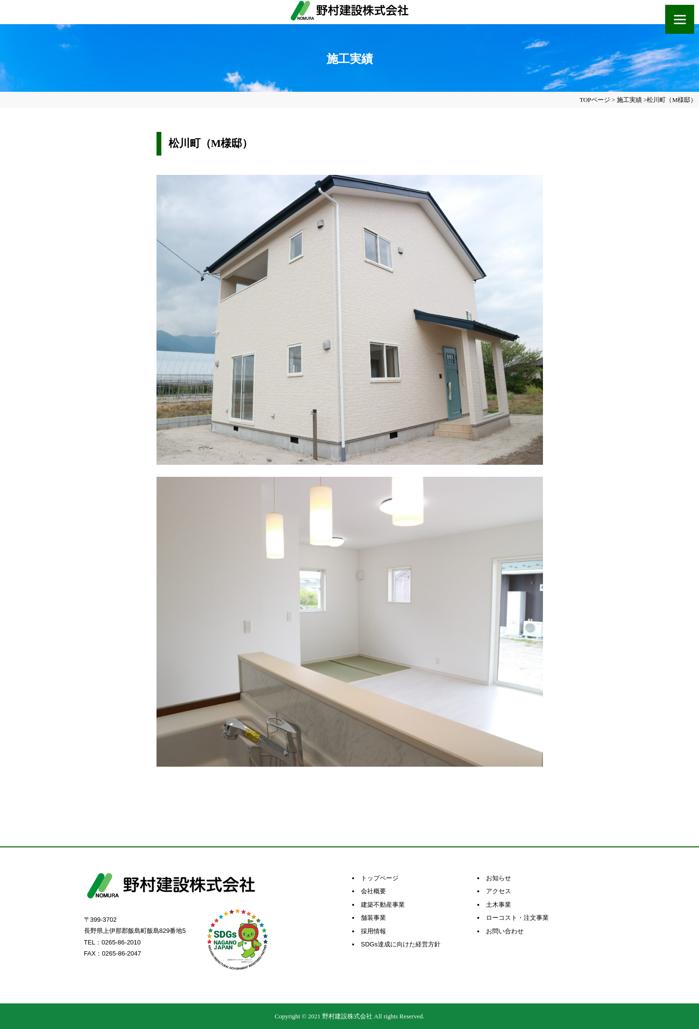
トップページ (380, 878)
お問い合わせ (505, 931)
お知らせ (498, 878)
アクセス (498, 891)
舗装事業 (373, 917)
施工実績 (629, 99)
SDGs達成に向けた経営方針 (401, 944)
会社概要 (373, 891)
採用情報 (373, 931)
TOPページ (595, 99)
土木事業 (498, 904)
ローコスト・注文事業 (517, 917)
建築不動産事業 (383, 904)
